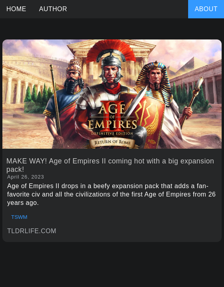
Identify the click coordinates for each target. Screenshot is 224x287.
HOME (16, 9)
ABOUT (206, 9)
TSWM (19, 217)
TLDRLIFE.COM (31, 231)
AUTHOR (53, 9)
